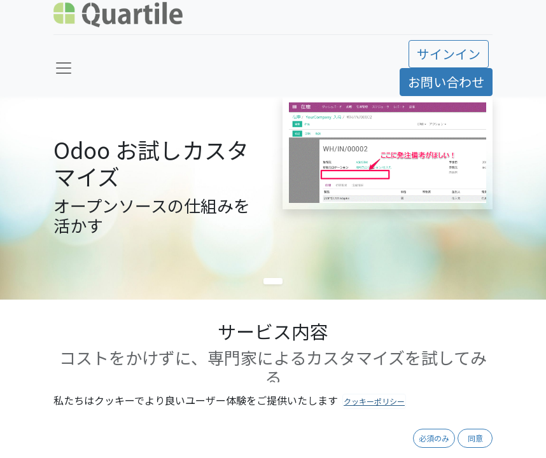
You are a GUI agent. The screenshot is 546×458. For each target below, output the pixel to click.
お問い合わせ (446, 82)
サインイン (448, 54)
